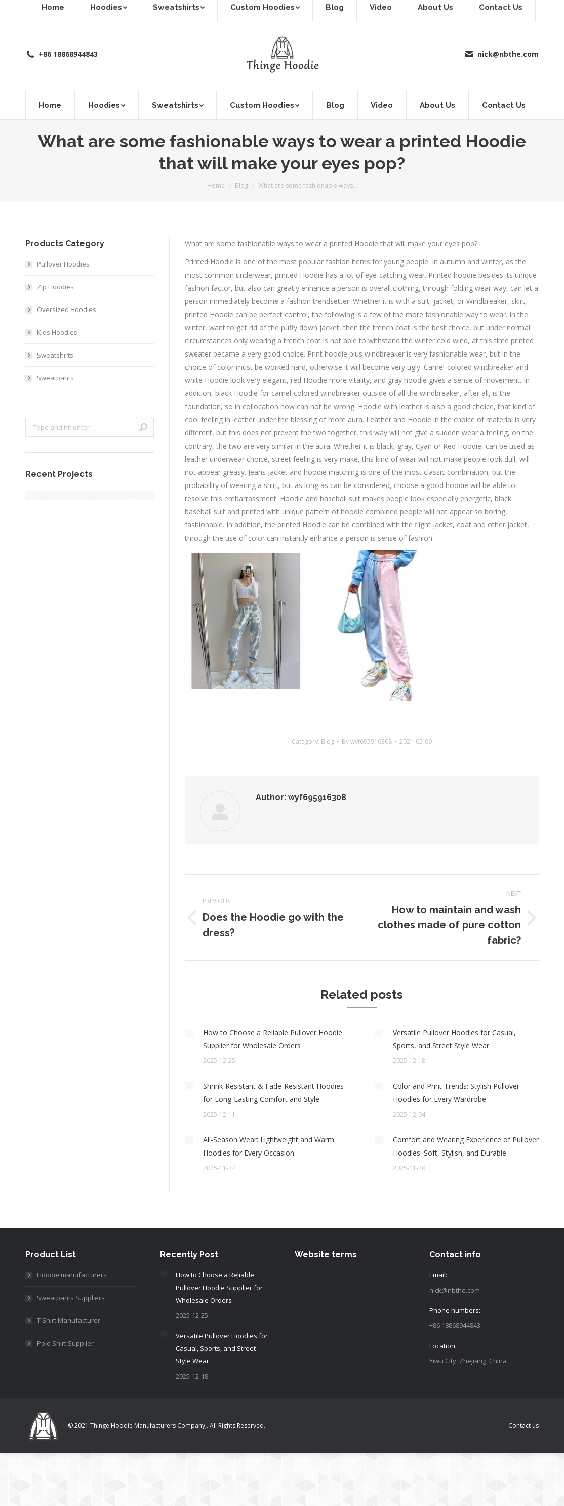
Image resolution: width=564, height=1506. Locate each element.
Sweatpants (55, 377)
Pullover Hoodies (63, 264)
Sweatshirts (55, 355)
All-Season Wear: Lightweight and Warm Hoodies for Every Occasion (268, 1146)
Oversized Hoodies (66, 309)
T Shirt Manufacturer (68, 1320)
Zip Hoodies (55, 286)
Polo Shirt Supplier (65, 1343)
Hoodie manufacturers (72, 1274)
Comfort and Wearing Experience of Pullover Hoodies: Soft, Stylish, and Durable (466, 1146)
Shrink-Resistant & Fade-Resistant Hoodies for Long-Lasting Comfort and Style (273, 1092)
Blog (327, 741)
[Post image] (189, 1033)
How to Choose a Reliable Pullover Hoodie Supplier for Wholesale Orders (272, 1039)
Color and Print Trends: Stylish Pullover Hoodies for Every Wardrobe (456, 1092)
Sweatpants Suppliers (71, 1297)
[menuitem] (50, 104)
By (367, 741)
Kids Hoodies (57, 332)
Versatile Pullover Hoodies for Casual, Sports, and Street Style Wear (454, 1039)
